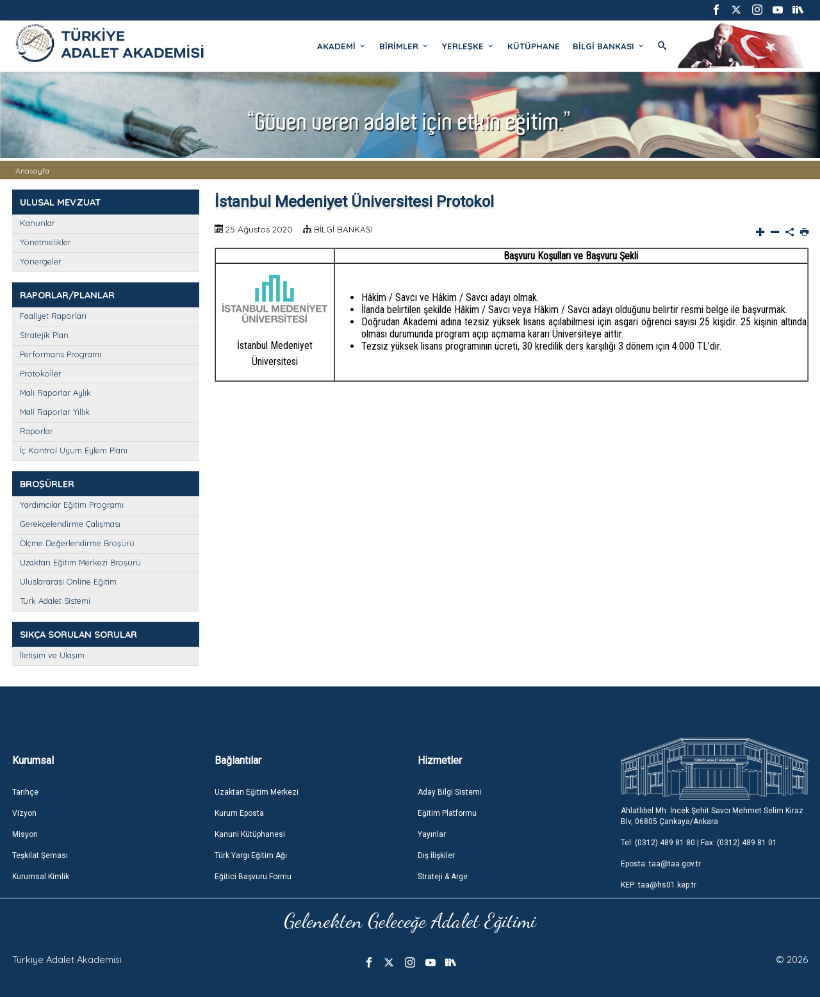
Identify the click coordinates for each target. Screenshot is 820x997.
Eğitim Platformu (447, 813)
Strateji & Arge (443, 876)
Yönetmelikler (45, 242)
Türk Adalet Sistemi (55, 601)
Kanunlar (37, 223)
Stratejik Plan (44, 335)
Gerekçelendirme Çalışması (70, 524)
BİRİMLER (404, 46)
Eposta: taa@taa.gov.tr (661, 863)
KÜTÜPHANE (533, 46)
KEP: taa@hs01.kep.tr (658, 884)
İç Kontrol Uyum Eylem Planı (73, 450)
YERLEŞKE (468, 46)
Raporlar (36, 431)
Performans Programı (60, 354)
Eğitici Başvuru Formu (253, 876)
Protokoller (41, 373)
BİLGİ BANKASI (609, 46)
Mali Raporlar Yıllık (55, 412)
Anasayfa (32, 170)
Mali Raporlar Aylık (55, 392)
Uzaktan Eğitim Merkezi (257, 792)
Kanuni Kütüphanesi (250, 834)
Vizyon (24, 813)
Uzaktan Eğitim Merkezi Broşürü (80, 562)
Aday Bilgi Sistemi (450, 792)
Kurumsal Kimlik (40, 876)
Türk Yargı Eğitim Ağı (251, 855)
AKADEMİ (341, 46)
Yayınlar (432, 834)
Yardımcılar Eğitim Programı (72, 504)
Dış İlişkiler (436, 855)
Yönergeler (41, 261)
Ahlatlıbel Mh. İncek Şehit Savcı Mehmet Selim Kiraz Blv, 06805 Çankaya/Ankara (712, 816)
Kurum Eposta (239, 813)
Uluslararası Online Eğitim (68, 581)
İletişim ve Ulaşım (52, 655)
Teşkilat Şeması (40, 855)
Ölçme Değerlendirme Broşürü (77, 543)
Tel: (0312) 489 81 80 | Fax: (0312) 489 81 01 (699, 842)
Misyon (25, 834)
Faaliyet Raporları (53, 316)
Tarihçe (25, 792)
